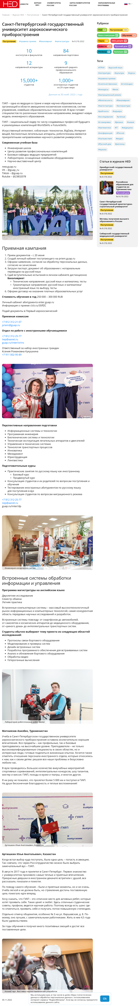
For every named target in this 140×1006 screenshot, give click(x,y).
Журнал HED (37, 4)
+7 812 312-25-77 (11, 336)
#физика (119, 122)
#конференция (105, 133)
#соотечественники (107, 84)
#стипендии (127, 84)
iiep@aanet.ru (10, 339)
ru (127, 4)
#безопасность (105, 100)
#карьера (117, 111)
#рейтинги (103, 111)
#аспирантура (123, 105)
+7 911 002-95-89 (11, 354)
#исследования (105, 116)
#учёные (121, 116)
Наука (103, 40)
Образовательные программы (106, 4)
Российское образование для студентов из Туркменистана (124, 186)
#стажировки (104, 122)
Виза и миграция (108, 35)
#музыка (102, 149)
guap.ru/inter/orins (13, 342)
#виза (115, 89)
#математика (104, 127)
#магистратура (62, 41)
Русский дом (123, 46)
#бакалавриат (45, 41)
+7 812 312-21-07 (11, 321)
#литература (104, 73)
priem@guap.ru (11, 325)
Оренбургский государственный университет (116, 168)
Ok (105, 998)
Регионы (104, 51)
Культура (120, 51)
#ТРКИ (101, 67)
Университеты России (54, 4)
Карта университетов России (79, 4)
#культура (119, 73)
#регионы (120, 144)
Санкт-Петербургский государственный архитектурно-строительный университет (116, 204)
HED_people (119, 40)
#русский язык (115, 67)
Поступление (33, 15)
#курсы (131, 73)
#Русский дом (104, 144)
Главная (6, 15)
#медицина (127, 127)
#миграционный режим (109, 95)
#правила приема (27, 41)
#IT (116, 127)
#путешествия (105, 138)
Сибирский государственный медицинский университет (114, 234)
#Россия (120, 133)
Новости (24, 4)
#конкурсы (103, 89)
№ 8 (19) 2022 (78, 41)
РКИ (102, 30)
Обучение (128, 35)
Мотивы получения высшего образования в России (114, 220)
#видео (119, 138)
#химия (130, 122)
